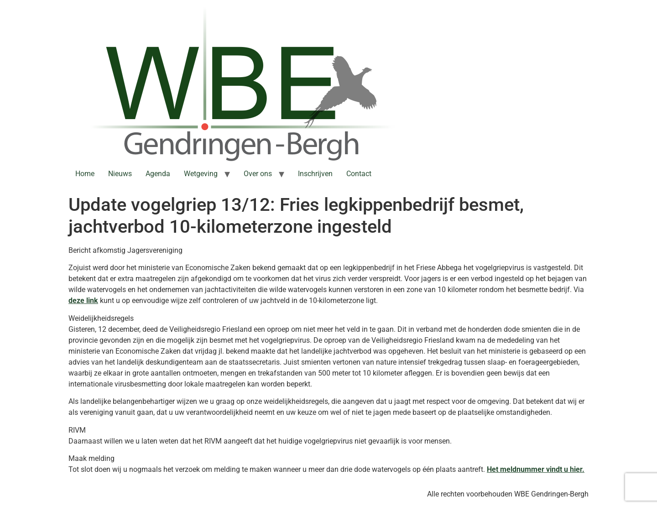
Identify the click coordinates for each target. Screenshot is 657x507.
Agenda (158, 173)
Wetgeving (201, 173)
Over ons (258, 173)
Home (84, 173)
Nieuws (120, 173)
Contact (358, 173)
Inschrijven (315, 173)
